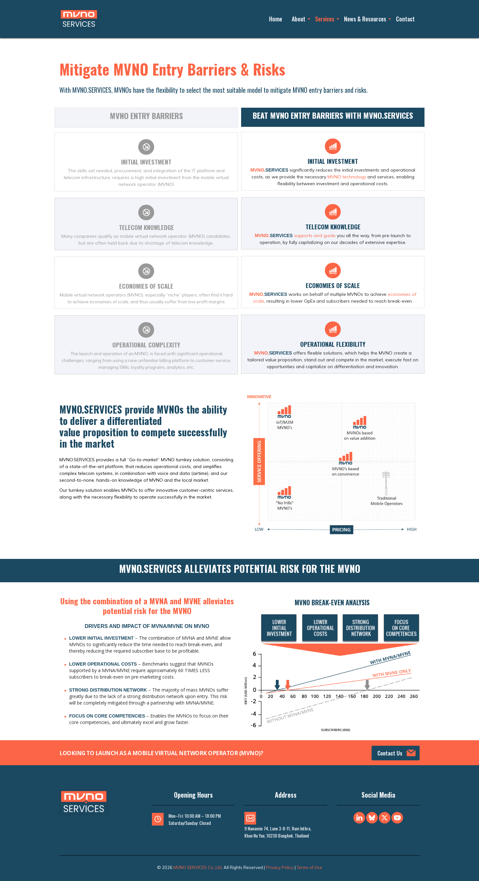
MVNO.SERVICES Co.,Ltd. (198, 867)
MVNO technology (346, 177)
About (298, 19)
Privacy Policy (280, 867)
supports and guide (315, 235)
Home (275, 19)
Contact (405, 19)
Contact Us (396, 753)
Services (324, 19)
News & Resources (365, 19)
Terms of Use (309, 867)
